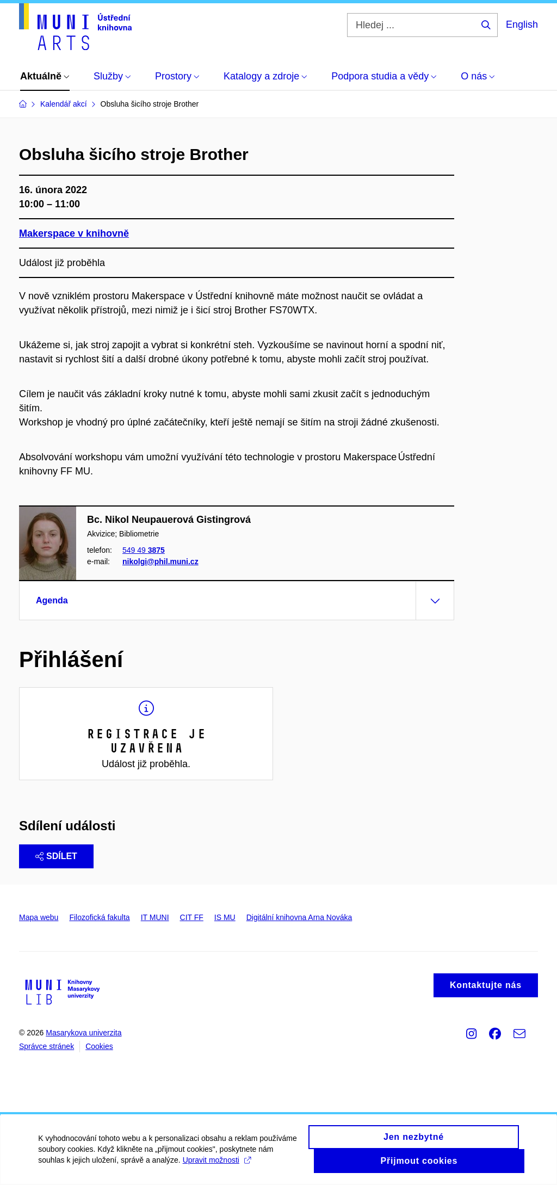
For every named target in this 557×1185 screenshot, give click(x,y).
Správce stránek (46, 1046)
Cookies (99, 1046)
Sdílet (56, 856)
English (522, 24)
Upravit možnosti (216, 1167)
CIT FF (191, 917)
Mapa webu (38, 917)
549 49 (143, 550)
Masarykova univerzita (83, 1032)
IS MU (225, 917)
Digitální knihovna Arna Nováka (299, 917)
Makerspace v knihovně (74, 233)
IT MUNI (155, 917)
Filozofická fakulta (99, 917)
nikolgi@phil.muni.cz (160, 561)
